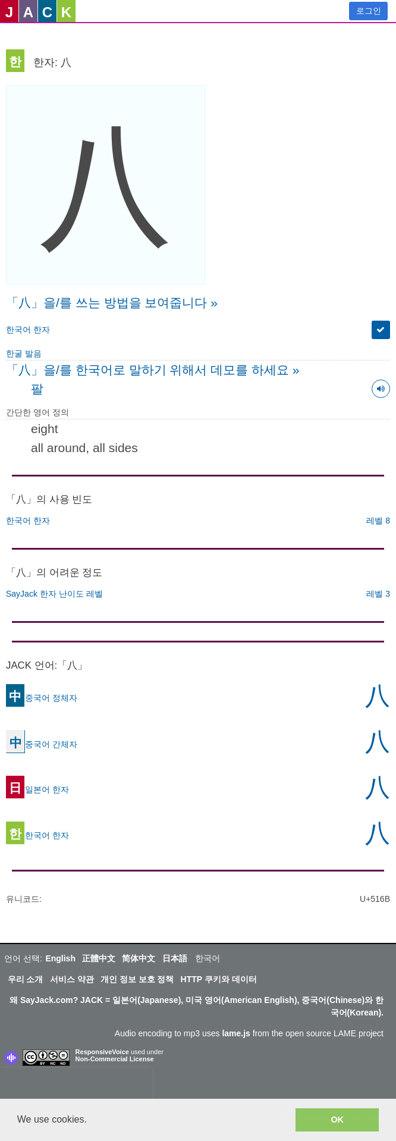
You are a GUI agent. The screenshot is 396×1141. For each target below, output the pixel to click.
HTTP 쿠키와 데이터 (219, 979)
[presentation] (76, 1086)
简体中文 (138, 958)
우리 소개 (25, 979)
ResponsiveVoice (102, 1051)
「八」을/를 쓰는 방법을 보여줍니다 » (112, 302)
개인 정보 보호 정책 (137, 979)
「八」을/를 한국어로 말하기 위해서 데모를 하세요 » (153, 370)
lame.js (236, 1033)
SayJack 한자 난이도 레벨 (54, 593)
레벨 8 (378, 520)
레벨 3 (378, 593)
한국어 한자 (28, 329)
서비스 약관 (72, 979)
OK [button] (337, 1119)
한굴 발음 (24, 353)
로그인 (368, 10)
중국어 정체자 (41, 698)
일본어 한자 (37, 789)
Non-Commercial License (115, 1058)
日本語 (174, 958)
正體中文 (98, 958)
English (60, 958)
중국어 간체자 (41, 744)
